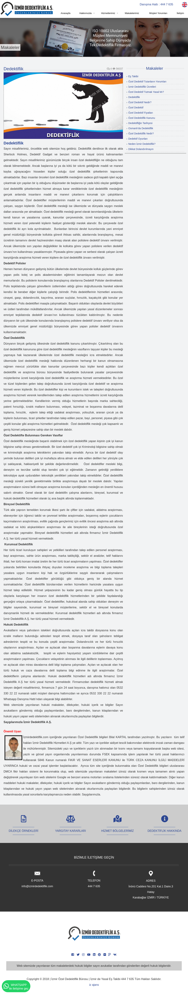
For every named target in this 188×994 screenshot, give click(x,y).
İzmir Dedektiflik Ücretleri (142, 86)
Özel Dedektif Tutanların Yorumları (147, 81)
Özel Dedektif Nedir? (139, 102)
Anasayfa (65, 13)
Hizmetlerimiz (108, 13)
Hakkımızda (85, 13)
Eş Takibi (133, 76)
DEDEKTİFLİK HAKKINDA (164, 827)
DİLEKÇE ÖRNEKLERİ (23, 827)
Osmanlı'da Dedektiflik (140, 128)
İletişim (180, 13)
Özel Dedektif (135, 107)
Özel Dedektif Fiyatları (140, 112)
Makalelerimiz (132, 13)
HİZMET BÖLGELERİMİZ (117, 827)
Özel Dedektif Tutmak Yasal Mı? (146, 91)
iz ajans (94, 984)
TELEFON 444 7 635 (94, 879)
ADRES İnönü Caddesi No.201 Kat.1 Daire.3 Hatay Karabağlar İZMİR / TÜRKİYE (150, 885)
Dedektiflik (134, 97)
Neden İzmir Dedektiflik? (141, 143)
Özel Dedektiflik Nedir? (141, 133)
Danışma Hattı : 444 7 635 (156, 4)
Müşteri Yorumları (158, 13)
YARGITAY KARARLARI (70, 827)
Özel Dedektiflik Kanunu (141, 117)
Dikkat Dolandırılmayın (141, 149)
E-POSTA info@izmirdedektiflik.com (37, 879)
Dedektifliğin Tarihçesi (140, 123)
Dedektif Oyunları (138, 138)
